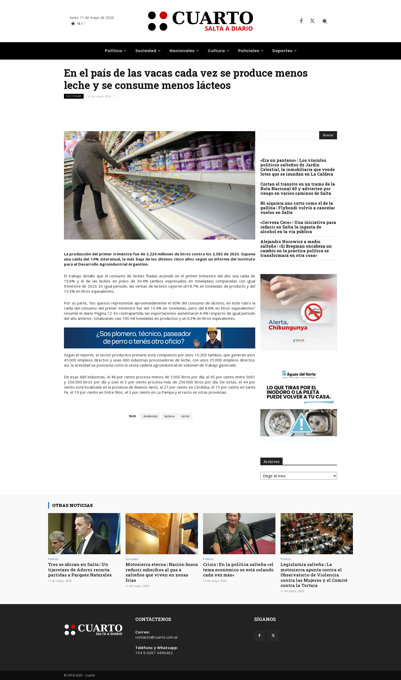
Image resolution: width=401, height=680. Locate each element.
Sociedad (74, 96)
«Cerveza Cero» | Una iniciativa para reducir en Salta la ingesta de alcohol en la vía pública (298, 227)
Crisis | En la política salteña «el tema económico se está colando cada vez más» (238, 569)
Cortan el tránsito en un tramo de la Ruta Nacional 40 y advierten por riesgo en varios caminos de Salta (297, 188)
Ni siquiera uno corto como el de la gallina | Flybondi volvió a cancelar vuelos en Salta (297, 207)
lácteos (169, 416)
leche (186, 416)
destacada (150, 416)
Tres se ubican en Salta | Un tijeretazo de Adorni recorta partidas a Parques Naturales (80, 569)
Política (53, 559)
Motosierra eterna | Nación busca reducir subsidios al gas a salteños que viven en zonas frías (162, 572)
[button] (325, 21)
